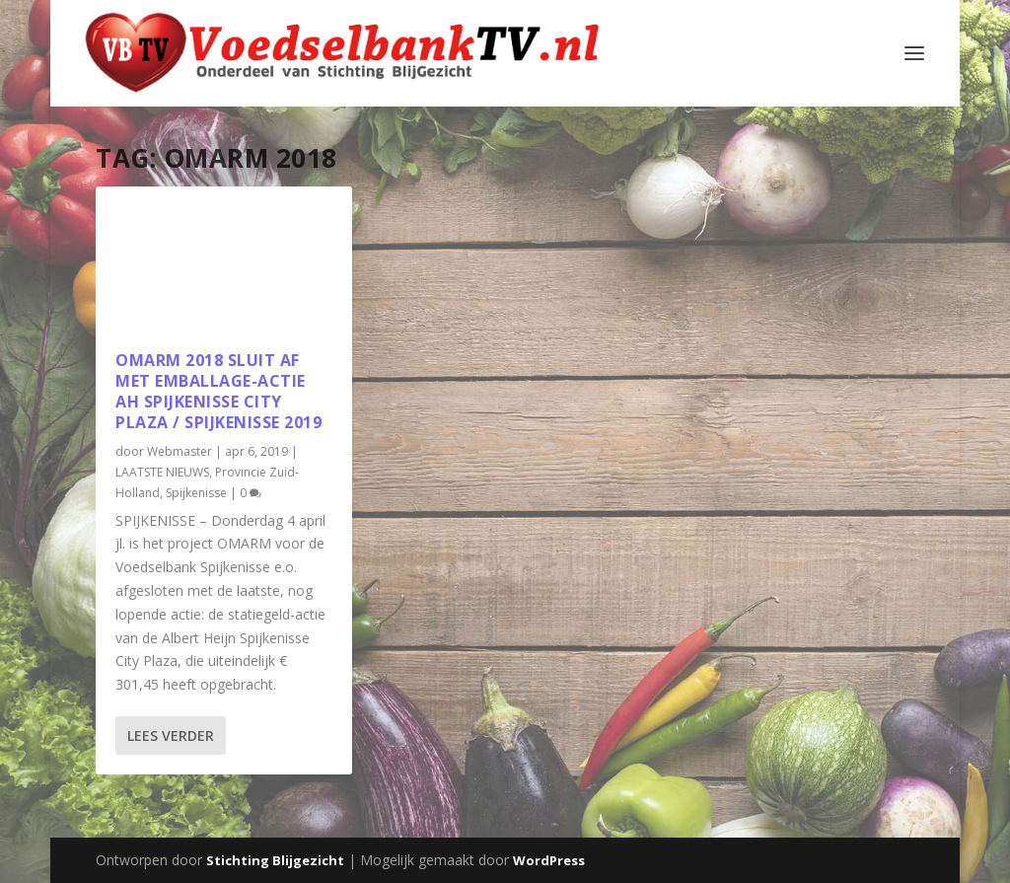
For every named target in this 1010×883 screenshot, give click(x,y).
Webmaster (179, 451)
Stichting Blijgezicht (275, 860)
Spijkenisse (196, 492)
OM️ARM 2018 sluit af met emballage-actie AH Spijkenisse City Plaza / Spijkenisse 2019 (218, 390)
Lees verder (170, 735)
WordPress (549, 860)
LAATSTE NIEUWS (162, 472)
